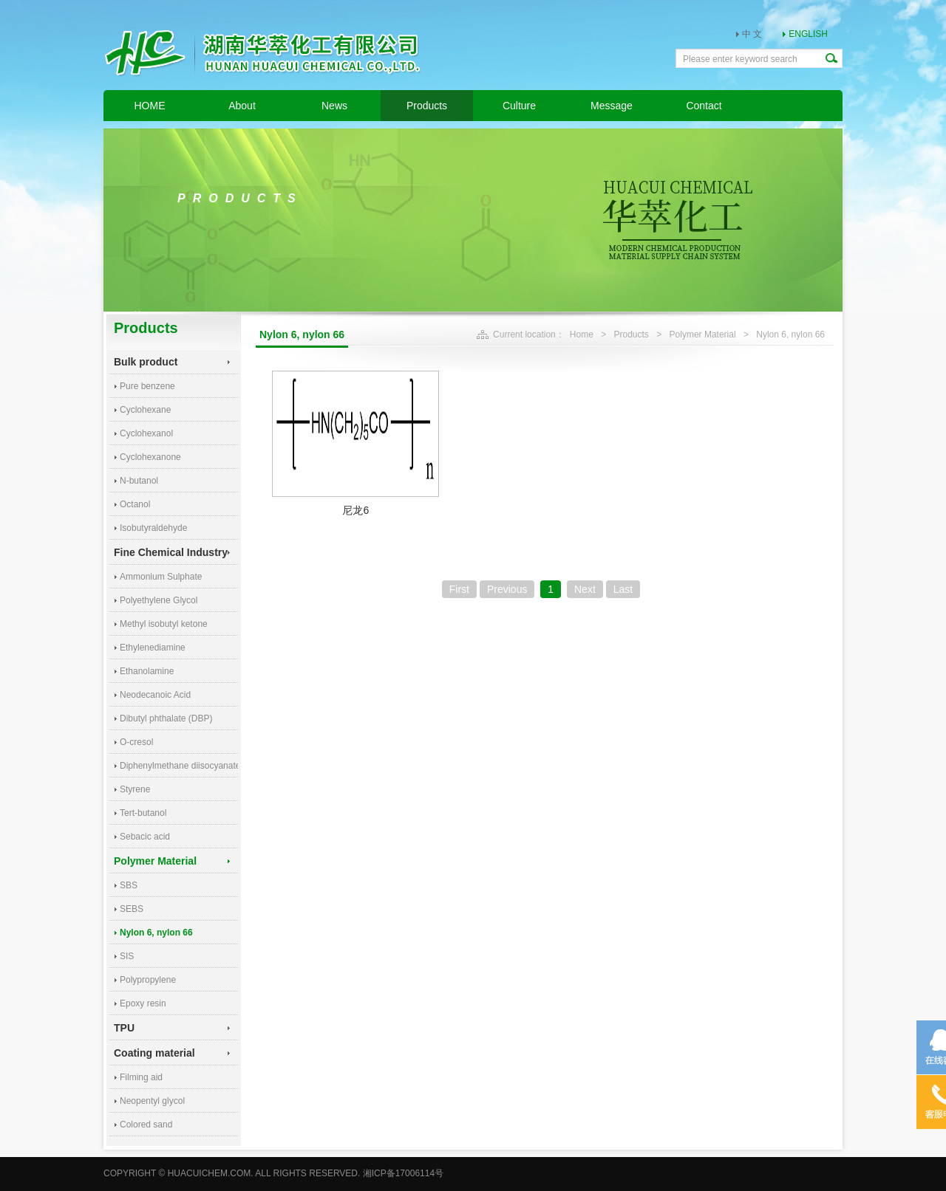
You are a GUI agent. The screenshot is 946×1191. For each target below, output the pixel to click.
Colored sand (146, 1124)
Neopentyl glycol (152, 1101)
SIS (127, 956)
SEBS (131, 909)
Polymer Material (155, 861)
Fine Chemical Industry (171, 552)
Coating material (154, 1053)
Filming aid (141, 1077)
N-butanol (139, 481)
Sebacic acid (145, 836)
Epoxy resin (143, 1003)
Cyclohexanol (146, 433)
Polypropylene (148, 980)
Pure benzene (147, 386)
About (242, 105)
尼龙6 (355, 510)
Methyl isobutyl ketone (164, 624)
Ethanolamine (147, 671)
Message (612, 105)
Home (581, 334)
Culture (519, 105)
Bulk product (145, 362)
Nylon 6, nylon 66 (156, 932)
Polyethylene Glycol (158, 600)
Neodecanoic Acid (155, 695)
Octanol (135, 504)
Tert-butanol (143, 813)
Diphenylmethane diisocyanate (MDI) (179, 766)
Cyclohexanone (150, 457)
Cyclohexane (145, 410)
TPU (124, 1028)
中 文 (752, 34)
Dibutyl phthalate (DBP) (166, 718)
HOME (150, 105)
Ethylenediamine (153, 647)
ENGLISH (808, 34)
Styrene (135, 789)
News (334, 105)
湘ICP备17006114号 (403, 1173)
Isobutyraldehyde (153, 528)
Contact (703, 105)
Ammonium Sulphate (161, 577)
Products (426, 105)
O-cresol (136, 742)
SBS (128, 885)
